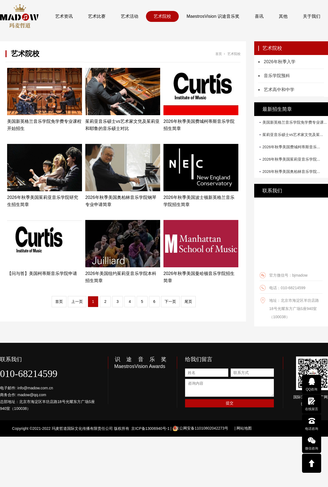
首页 (218, 54)
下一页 (170, 301)
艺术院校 (162, 16)
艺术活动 (129, 16)
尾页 (188, 301)
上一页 (77, 301)
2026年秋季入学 (279, 61)
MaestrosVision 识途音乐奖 (212, 16)
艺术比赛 (97, 16)
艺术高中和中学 (279, 89)
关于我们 (311, 16)
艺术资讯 (64, 16)
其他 (283, 16)
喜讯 (259, 16)
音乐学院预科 (277, 75)
